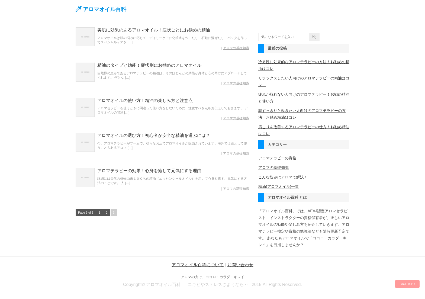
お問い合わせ (240, 264)
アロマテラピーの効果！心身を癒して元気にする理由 (149, 170)
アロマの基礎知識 (236, 48)
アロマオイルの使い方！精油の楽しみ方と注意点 (145, 100)
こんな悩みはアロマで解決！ (283, 177)
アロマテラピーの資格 (277, 158)
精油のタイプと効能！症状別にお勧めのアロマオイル (149, 65)
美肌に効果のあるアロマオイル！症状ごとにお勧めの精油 (153, 30)
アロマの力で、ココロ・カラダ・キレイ (212, 277)
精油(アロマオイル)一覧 (278, 186)
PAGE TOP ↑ (407, 283)
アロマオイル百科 (104, 9)
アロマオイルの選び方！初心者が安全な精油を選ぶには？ (153, 135)
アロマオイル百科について (198, 264)
